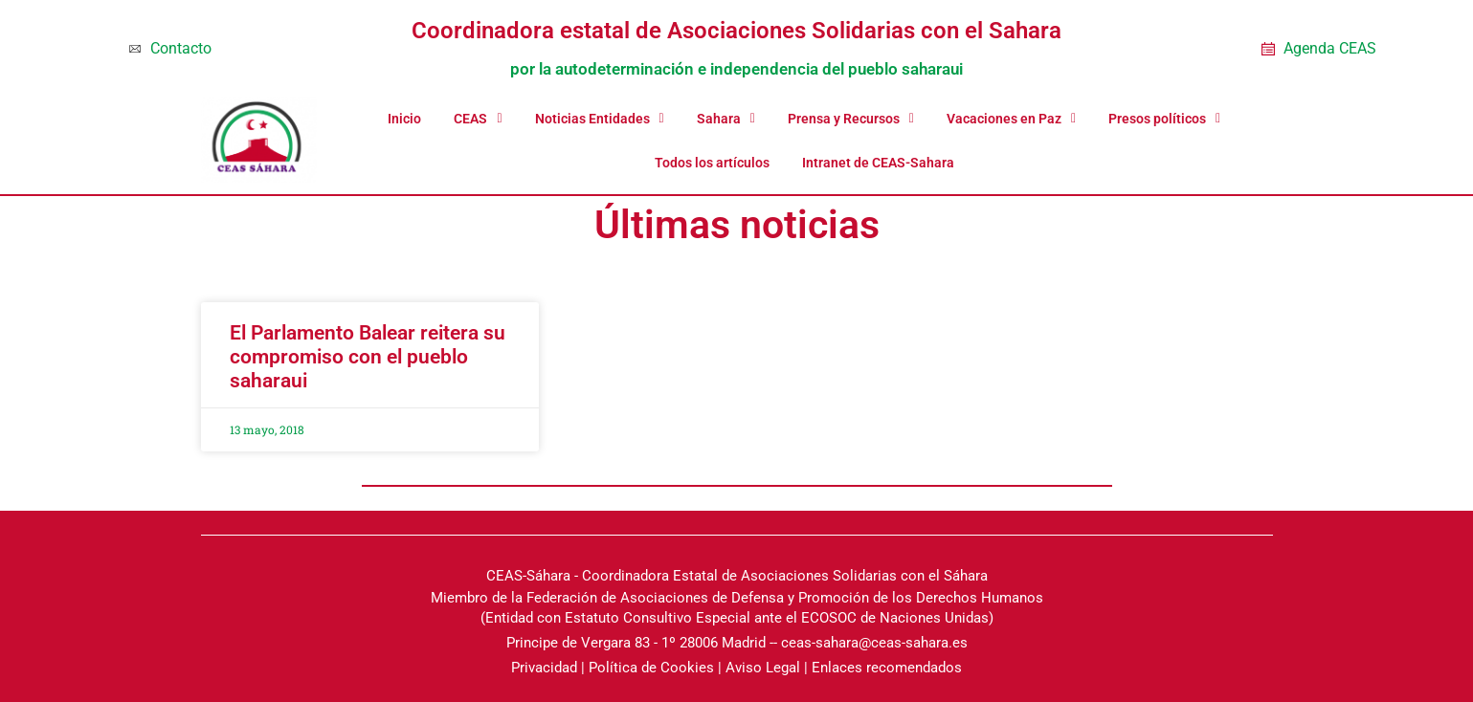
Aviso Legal (762, 667)
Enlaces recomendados (887, 667)
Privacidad (544, 667)
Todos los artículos (712, 162)
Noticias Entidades (599, 118)
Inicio (404, 118)
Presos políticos (1164, 118)
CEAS (478, 118)
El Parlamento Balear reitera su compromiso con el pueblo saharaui (367, 356)
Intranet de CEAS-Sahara (878, 162)
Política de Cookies (651, 667)
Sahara (726, 118)
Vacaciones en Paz (1011, 118)
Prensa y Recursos (851, 118)
